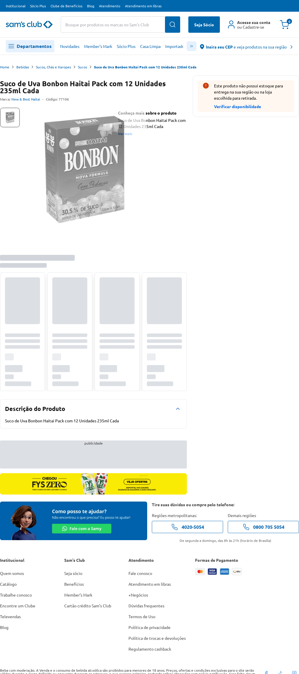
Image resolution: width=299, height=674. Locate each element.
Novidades (69, 46)
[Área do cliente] (249, 24)
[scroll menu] (192, 46)
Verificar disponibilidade (237, 106)
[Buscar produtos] (172, 24)
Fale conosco (140, 573)
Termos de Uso (141, 616)
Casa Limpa (150, 46)
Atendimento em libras (143, 6)
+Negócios (138, 594)
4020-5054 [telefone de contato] (187, 526)
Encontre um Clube (17, 605)
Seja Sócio (204, 24)
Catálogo (8, 584)
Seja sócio (73, 573)
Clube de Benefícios (66, 6)
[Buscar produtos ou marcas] (120, 24)
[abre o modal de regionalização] (246, 46)
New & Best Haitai (25, 99)
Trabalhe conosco (16, 594)
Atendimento (109, 6)
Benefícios (74, 584)
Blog (90, 6)
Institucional (15, 6)
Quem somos (12, 573)
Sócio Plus (38, 6)
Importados (175, 46)
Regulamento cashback (149, 648)
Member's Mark (98, 46)
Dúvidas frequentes (146, 605)
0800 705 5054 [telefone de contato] (263, 526)
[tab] (10, 117)
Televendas (10, 616)
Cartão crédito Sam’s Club (87, 605)
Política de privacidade (149, 627)
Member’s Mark (78, 594)
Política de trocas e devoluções (157, 638)
